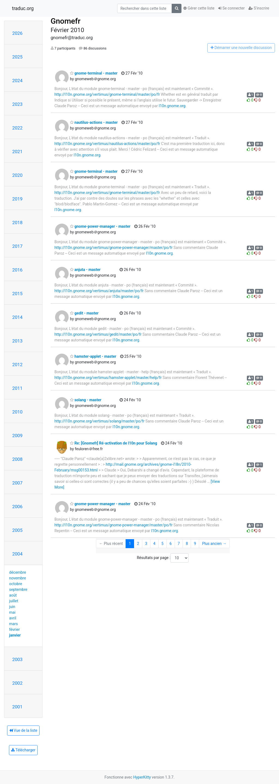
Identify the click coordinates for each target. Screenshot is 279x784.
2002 (17, 683)
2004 (17, 554)
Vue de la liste (23, 730)
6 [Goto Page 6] (170, 543)
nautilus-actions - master (94, 122)
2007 (17, 483)
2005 (17, 530)
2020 (17, 175)
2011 (17, 388)
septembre (18, 589)
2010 (17, 412)
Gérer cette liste (198, 8)
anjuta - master (85, 269)
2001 (17, 706)
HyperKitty (142, 777)
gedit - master (84, 313)
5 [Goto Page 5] (162, 543)
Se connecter (231, 8)
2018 (17, 222)
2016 (17, 270)
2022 (17, 128)
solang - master (85, 400)
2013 (17, 341)
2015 (17, 293)
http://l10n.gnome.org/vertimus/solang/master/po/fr (99, 421)
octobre (15, 584)
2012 (17, 364)
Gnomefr (66, 21)
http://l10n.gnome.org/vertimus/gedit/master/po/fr (98, 334)
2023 (17, 104)
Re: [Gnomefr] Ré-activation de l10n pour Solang (113, 443)
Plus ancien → (214, 543)
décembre (17, 572)
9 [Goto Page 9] (195, 543)
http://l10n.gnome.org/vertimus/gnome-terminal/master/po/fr (107, 94)
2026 (17, 33)
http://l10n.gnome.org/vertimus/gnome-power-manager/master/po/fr (113, 247)
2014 (17, 317)
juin (12, 606)
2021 (17, 151)
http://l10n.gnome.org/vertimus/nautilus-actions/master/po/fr (107, 143)
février (14, 629)
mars (13, 624)
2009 (17, 435)
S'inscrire (258, 8)
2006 (17, 506)
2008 (17, 459)
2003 (17, 659)
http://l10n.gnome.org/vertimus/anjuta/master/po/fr (99, 291)
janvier (15, 635)
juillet (13, 601)
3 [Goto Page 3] (146, 543)
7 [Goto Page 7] (179, 543)
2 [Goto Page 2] (138, 543)
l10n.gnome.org (172, 106)
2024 (17, 80)
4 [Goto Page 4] (154, 543)
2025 (17, 57)
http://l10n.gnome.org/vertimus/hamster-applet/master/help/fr (108, 377)
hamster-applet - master (93, 356)
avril (12, 618)
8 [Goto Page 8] (187, 543)
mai (12, 612)
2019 (17, 199)
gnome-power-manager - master (100, 226)
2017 (17, 246)
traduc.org (23, 8)
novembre (17, 578)
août (13, 595)
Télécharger (23, 750)
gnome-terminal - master (93, 73)
